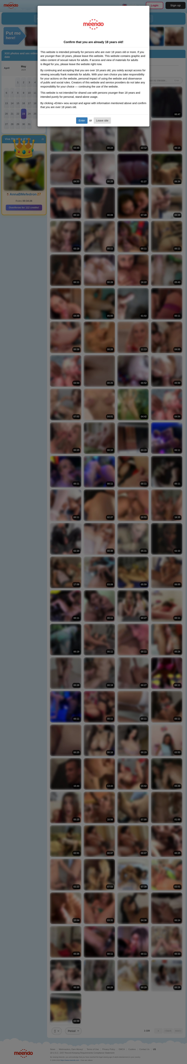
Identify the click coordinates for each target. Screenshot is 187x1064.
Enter (82, 120)
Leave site (102, 120)
